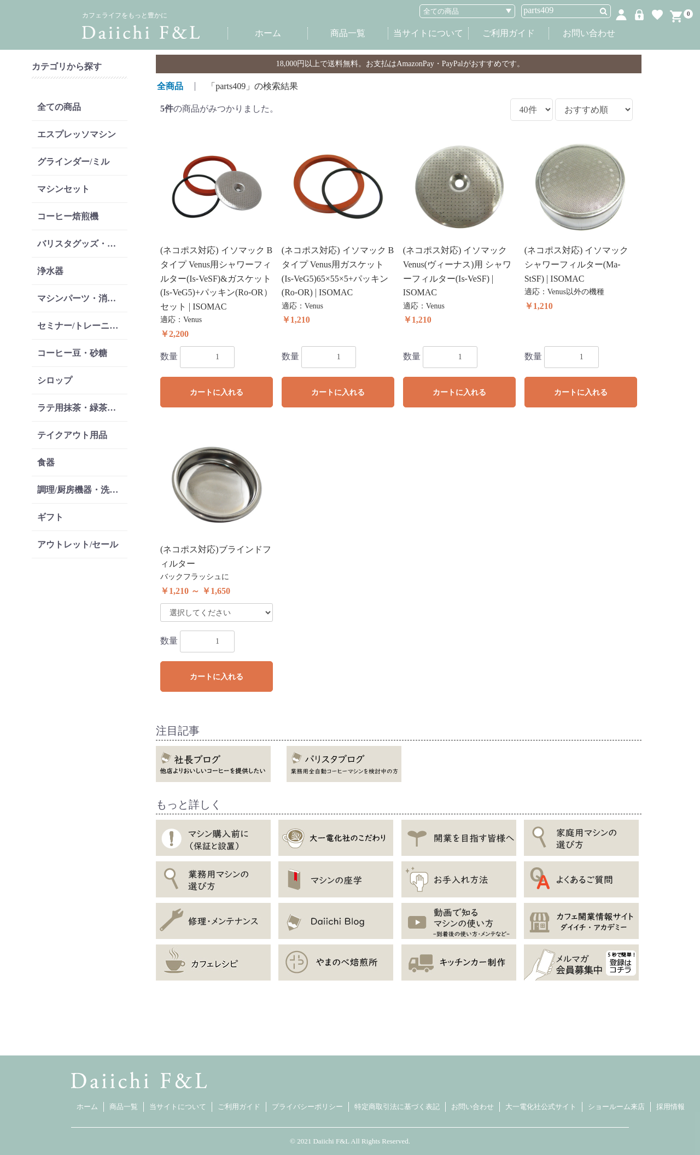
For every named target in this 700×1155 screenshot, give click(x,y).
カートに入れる (216, 392)
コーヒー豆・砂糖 (72, 353)
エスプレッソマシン (76, 134)
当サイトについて (428, 33)
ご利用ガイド (508, 33)
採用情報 (670, 1106)
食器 (46, 462)
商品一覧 (347, 33)
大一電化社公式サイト (540, 1106)
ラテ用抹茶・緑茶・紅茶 (82, 407)
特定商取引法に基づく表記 (397, 1106)
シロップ (54, 380)
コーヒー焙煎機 (67, 216)
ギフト (50, 517)
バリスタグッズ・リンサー (82, 243)
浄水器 (50, 271)
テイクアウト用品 (72, 435)
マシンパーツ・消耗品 (81, 298)
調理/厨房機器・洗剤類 (82, 489)
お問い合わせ (589, 33)
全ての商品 (59, 107)
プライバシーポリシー (307, 1106)
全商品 (170, 86)
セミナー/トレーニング (82, 325)
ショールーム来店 (616, 1106)
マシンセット (63, 189)
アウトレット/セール (77, 544)
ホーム (268, 33)
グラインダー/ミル (73, 161)
